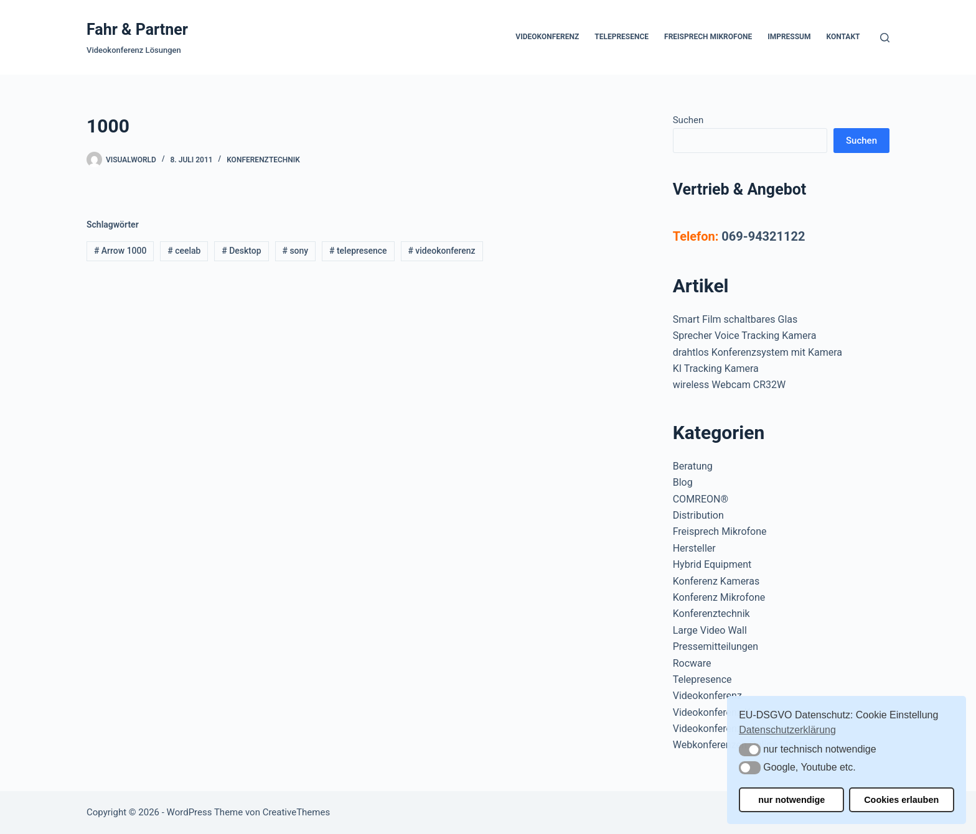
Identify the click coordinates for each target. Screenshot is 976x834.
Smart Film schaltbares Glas (735, 319)
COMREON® (700, 499)
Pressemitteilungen (715, 646)
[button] (750, 749)
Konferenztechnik (263, 159)
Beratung (693, 466)
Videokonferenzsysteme (726, 728)
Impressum (788, 36)
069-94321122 (763, 236)
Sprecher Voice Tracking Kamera (745, 335)
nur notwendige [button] (791, 800)
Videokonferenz (547, 36)
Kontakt (843, 36)
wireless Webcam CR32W (729, 385)
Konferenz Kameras (716, 581)
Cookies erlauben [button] (901, 800)
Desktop (241, 251)
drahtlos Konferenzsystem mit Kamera (757, 352)
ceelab (183, 251)
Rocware (692, 663)
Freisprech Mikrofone (708, 36)
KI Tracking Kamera (716, 368)
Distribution (698, 515)
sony (295, 251)
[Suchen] (884, 37)
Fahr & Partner (137, 30)
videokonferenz (441, 251)
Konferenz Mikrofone (719, 597)
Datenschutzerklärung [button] (787, 730)
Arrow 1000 (120, 251)
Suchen (688, 120)
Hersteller (694, 548)
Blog (683, 482)
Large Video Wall (710, 630)
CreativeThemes (297, 812)
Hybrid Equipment (712, 564)
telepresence (358, 251)
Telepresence (621, 36)
